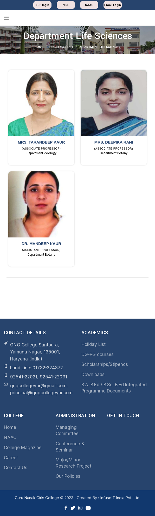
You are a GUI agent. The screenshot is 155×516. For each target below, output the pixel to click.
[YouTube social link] (88, 507)
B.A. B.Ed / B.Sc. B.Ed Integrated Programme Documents (114, 386)
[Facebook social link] (66, 507)
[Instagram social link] (80, 507)
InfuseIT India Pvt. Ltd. (120, 496)
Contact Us (15, 466)
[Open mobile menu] (6, 17)
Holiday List (93, 343)
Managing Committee (67, 429)
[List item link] (39, 367)
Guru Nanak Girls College (37, 496)
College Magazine (23, 446)
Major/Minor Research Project (73, 462)
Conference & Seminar (70, 446)
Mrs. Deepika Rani (113, 142)
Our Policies (68, 475)
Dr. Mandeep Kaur (41, 243)
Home (39, 47)
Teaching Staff (61, 47)
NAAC (10, 436)
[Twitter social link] (73, 507)
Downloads (93, 373)
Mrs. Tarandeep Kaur (41, 142)
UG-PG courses (97, 353)
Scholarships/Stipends (104, 363)
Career (11, 456)
